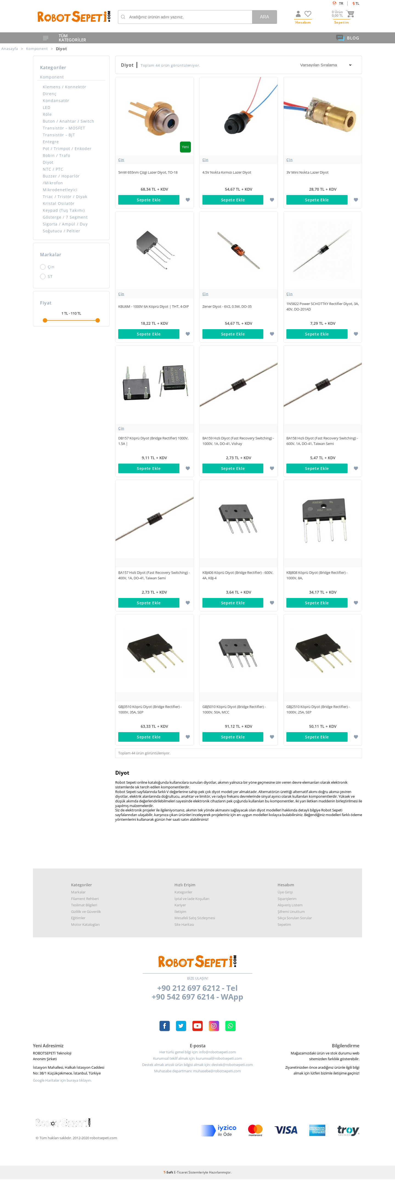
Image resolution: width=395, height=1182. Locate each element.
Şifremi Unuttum (291, 914)
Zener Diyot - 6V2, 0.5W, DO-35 (227, 307)
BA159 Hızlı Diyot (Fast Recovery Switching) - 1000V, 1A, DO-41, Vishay (238, 442)
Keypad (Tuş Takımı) (64, 210)
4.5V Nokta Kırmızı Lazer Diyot (226, 172)
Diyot (48, 162)
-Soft (168, 1175)
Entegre (51, 141)
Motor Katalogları (85, 927)
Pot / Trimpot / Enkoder (67, 148)
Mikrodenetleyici (60, 189)
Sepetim (284, 927)
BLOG (347, 38)
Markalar (78, 894)
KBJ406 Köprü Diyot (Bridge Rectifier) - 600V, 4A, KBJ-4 (237, 577)
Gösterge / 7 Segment (65, 217)
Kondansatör (56, 100)
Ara (264, 17)
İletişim (180, 914)
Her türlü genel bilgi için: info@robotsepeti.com (197, 1055)
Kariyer (180, 907)
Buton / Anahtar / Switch (68, 121)
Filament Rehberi (85, 901)
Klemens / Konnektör (64, 86)
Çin (47, 267)
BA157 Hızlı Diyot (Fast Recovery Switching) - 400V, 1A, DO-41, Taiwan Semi (154, 577)
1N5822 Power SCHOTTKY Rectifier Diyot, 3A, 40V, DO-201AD (322, 307)
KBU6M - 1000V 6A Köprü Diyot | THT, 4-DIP (153, 307)
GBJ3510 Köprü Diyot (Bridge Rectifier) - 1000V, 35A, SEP (150, 712)
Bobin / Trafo (56, 155)
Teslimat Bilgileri (84, 907)
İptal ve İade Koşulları (191, 901)
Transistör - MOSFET (64, 128)
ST (46, 276)
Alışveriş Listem (290, 907)
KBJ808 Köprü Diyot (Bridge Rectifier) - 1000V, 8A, (317, 577)
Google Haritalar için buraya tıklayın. (62, 1083)
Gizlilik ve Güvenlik (86, 914)
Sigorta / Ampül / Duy (65, 224)
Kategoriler (183, 894)
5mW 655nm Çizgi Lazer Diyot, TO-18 (147, 172)
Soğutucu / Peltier (61, 230)
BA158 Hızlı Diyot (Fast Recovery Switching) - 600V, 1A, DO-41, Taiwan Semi (322, 442)
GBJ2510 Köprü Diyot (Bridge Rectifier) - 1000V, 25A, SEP (318, 712)
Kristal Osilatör (59, 203)
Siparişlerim (287, 901)
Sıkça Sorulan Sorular (295, 920)
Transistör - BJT (59, 134)
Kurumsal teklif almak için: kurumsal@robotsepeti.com (197, 1061)
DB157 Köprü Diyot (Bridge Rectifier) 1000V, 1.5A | (153, 442)
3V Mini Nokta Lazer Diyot (307, 172)
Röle (47, 114)
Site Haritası (184, 927)
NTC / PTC (53, 169)
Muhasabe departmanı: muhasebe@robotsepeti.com (197, 1074)
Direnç (50, 93)
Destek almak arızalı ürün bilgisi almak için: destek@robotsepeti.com (197, 1067)
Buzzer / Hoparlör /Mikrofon (61, 179)
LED (46, 107)
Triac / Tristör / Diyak (65, 196)
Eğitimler (78, 920)
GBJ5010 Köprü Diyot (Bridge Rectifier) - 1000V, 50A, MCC (234, 712)
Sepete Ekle (149, 199)
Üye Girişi (285, 894)
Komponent (52, 77)
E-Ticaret (181, 1175)
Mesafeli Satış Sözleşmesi (194, 920)
